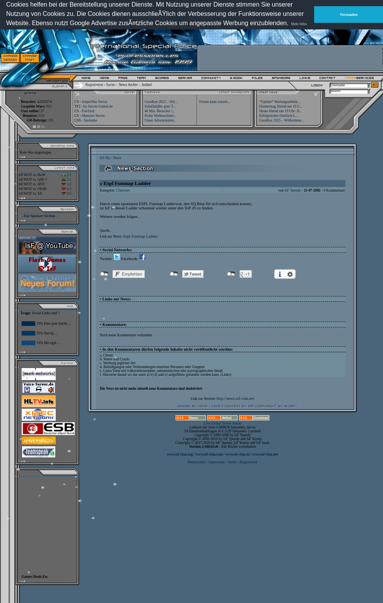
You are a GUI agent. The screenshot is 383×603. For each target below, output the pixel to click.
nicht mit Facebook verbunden (104, 274)
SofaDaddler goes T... (160, 106)
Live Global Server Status (222, 423)
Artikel (147, 85)
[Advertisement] (290, 58)
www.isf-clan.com (209, 454)
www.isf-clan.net (265, 454)
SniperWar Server (94, 102)
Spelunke (90, 120)
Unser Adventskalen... (160, 120)
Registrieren (248, 462)
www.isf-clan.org (180, 454)
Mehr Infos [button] (299, 24)
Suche (110, 85)
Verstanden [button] (348, 15)
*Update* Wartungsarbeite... (279, 102)
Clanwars (123, 190)
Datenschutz (197, 462)
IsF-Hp (105, 158)
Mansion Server (93, 116)
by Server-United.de (98, 106)
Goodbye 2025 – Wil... (161, 102)
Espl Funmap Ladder (140, 236)
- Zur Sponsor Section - (39, 216)
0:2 (66, 189)
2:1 (66, 175)
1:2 (66, 184)
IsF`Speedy (292, 190)
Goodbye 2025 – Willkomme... (281, 120)
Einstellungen (290, 274)
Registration (94, 85)
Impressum (216, 462)
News (117, 158)
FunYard (88, 111)
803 (49, 106)
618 (41, 116)
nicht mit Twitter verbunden (173, 274)
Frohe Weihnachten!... (161, 116)
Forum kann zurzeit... (214, 102)
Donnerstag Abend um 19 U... (281, 106)
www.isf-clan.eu (238, 454)
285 (51, 120)
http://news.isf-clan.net (236, 398)
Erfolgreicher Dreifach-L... (278, 116)
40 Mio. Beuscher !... (160, 111)
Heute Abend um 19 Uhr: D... (280, 111)
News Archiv (128, 85)
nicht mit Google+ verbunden (231, 274)
